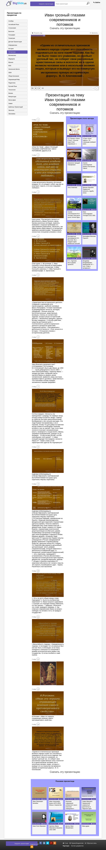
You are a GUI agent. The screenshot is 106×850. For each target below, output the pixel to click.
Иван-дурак (87, 826)
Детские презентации (14, 42)
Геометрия (11, 38)
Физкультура (12, 97)
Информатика (12, 45)
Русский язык (12, 87)
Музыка (10, 62)
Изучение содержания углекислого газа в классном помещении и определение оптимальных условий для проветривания (72, 809)
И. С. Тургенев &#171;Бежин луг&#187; (72, 262)
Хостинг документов (77, 846)
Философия (11, 100)
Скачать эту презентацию (65, 28)
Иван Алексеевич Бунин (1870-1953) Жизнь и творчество (56, 803)
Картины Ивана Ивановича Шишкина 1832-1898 (56, 827)
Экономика (11, 114)
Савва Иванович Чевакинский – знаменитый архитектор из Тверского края (88, 805)
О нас (65, 843)
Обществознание (13, 76)
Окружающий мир (13, 80)
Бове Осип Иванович (39, 826)
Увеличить (94, 33)
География (11, 35)
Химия (10, 104)
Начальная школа (13, 69)
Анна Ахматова (72, 187)
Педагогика (11, 83)
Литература (11, 52)
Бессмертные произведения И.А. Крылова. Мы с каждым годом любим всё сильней (74, 240)
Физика (10, 93)
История (10, 49)
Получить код (37, 33)
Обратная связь (91, 843)
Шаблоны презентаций (15, 107)
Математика (12, 55)
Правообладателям (76, 843)
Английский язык (13, 24)
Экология (11, 111)
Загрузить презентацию (46, 4)
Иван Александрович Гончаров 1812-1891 (89, 213)
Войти (96, 2)
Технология (11, 90)
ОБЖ (9, 73)
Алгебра (10, 21)
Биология (11, 31)
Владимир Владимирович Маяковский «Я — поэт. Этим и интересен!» (88, 264)
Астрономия (12, 28)
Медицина (11, 59)
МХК (9, 66)
